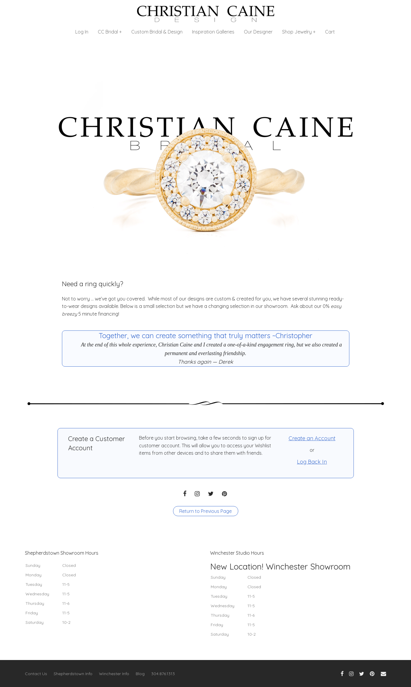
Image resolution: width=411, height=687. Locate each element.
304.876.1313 (163, 673)
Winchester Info (114, 673)
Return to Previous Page (205, 511)
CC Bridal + (110, 32)
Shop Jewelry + (299, 32)
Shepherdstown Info (73, 673)
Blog (140, 673)
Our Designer (258, 32)
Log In (81, 32)
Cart (330, 32)
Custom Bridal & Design (157, 32)
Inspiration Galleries (213, 32)
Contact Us (36, 673)
